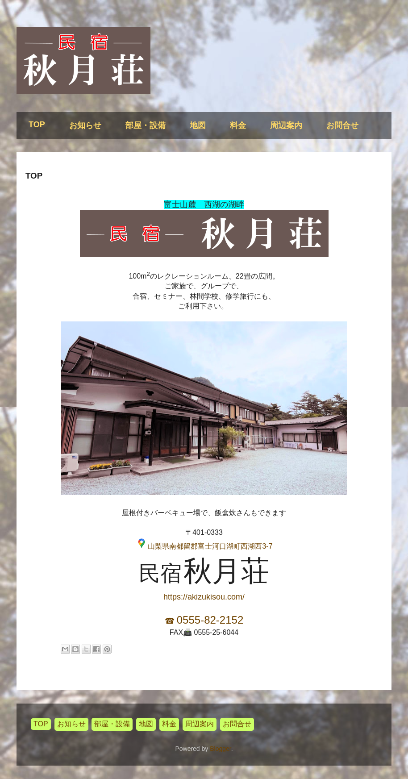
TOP (37, 124)
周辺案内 (286, 125)
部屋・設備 (145, 125)
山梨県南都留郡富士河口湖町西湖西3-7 (210, 546)
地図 (198, 125)
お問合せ (342, 125)
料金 (238, 125)
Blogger (220, 748)
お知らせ (85, 125)
